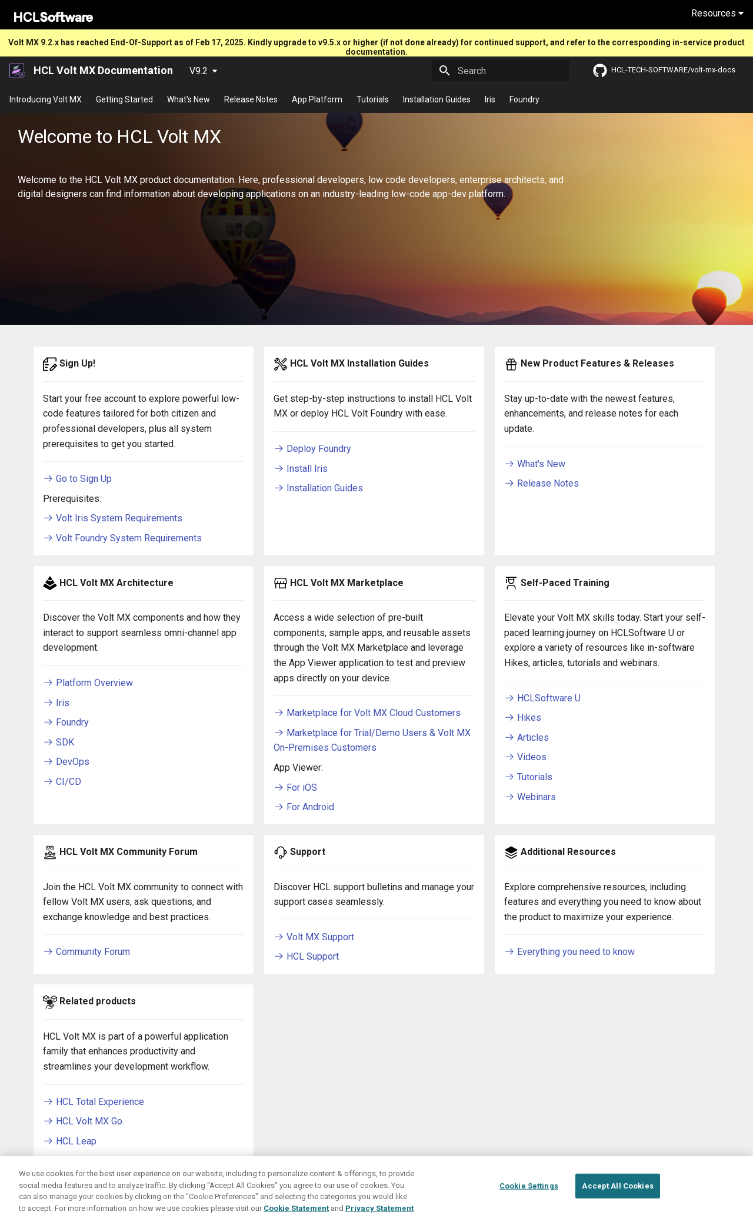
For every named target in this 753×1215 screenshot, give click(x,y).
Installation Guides (437, 99)
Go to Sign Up (77, 478)
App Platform (317, 99)
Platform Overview (88, 682)
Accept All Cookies (617, 1197)
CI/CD (62, 781)
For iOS (295, 787)
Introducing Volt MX (45, 99)
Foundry (524, 99)
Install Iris (301, 468)
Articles (526, 737)
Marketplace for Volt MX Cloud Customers (367, 712)
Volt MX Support (314, 937)
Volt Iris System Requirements (112, 518)
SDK (58, 742)
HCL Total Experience (93, 1101)
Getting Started (124, 99)
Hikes (522, 717)
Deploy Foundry (312, 448)
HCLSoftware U (542, 698)
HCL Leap (69, 1141)
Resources (717, 13)
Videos (525, 757)
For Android (304, 807)
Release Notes (251, 99)
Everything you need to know (569, 951)
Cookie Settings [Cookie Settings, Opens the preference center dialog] (528, 1197)
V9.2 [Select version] (198, 70)
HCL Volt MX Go (82, 1121)
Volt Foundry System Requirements (122, 538)
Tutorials (372, 99)
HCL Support (306, 956)
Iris (490, 99)
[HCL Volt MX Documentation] (18, 70)
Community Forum (86, 951)
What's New (188, 99)
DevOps (66, 761)
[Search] (500, 70)
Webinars (530, 797)
